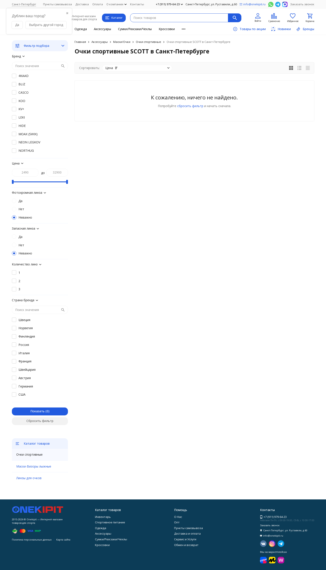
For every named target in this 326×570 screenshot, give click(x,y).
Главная (80, 42)
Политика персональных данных (32, 539)
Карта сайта (63, 539)
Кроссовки (167, 29)
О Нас (178, 517)
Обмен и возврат (186, 545)
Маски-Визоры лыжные (33, 466)
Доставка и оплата (187, 533)
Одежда (81, 29)
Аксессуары (102, 29)
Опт (177, 522)
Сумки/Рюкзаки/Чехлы (135, 29)
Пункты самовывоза (57, 4)
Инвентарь (103, 517)
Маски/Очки (121, 42)
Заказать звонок (302, 4)
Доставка (82, 4)
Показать (37, 411)
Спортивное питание (110, 522)
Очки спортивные (148, 42)
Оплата (97, 4)
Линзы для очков (29, 478)
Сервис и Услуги (185, 539)
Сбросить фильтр (39, 421)
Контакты (137, 4)
